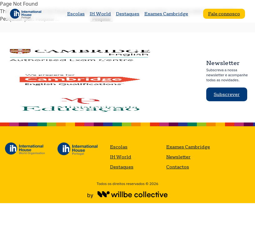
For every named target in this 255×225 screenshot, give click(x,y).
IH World (100, 14)
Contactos (177, 167)
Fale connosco (224, 14)
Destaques (127, 14)
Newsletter (178, 157)
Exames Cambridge (166, 14)
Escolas (76, 14)
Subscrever (227, 94)
